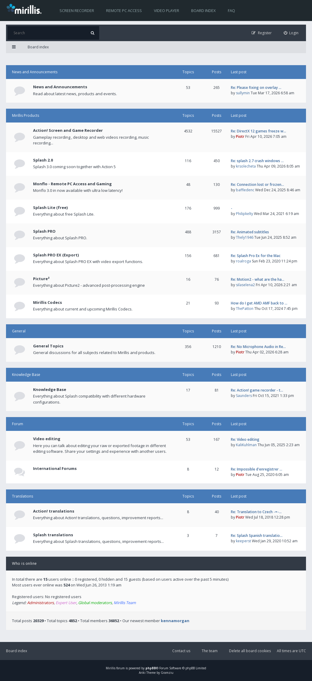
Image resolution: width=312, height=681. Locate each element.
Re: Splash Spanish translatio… (257, 535)
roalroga (243, 261)
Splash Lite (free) (50, 207)
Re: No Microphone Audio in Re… (258, 346)
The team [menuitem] (210, 650)
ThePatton (244, 308)
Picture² (41, 278)
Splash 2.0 (43, 160)
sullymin (243, 92)
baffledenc (245, 189)
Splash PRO (44, 231)
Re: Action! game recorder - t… (257, 390)
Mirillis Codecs (47, 302)
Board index (203, 10)
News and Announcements (34, 71)
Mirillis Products (25, 115)
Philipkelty (244, 213)
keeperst (243, 540)
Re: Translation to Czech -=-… (256, 511)
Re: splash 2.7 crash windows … (257, 160)
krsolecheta (246, 166)
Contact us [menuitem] (181, 650)
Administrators (40, 602)
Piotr (240, 136)
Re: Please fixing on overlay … (256, 87)
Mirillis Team (125, 602)
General (19, 331)
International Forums (55, 468)
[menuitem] (291, 33)
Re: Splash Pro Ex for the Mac (255, 255)
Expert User (66, 602)
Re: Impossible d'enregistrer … (256, 469)
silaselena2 (245, 284)
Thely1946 (244, 237)
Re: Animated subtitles (250, 232)
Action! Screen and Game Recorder (68, 130)
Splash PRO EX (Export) (56, 255)
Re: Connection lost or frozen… (257, 184)
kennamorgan (175, 620)
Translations (22, 496)
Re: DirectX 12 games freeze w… (258, 131)
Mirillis (110, 668)
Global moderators (95, 602)
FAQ (231, 10)
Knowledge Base (26, 374)
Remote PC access (124, 10)
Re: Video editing (245, 439)
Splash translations (53, 534)
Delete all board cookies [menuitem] (250, 650)
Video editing (46, 438)
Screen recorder (77, 10)
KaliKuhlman (246, 444)
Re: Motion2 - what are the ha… (257, 279)
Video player (166, 10)
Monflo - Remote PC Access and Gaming (72, 183)
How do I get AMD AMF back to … (259, 303)
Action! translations (53, 511)
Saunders (244, 395)
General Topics (48, 346)
